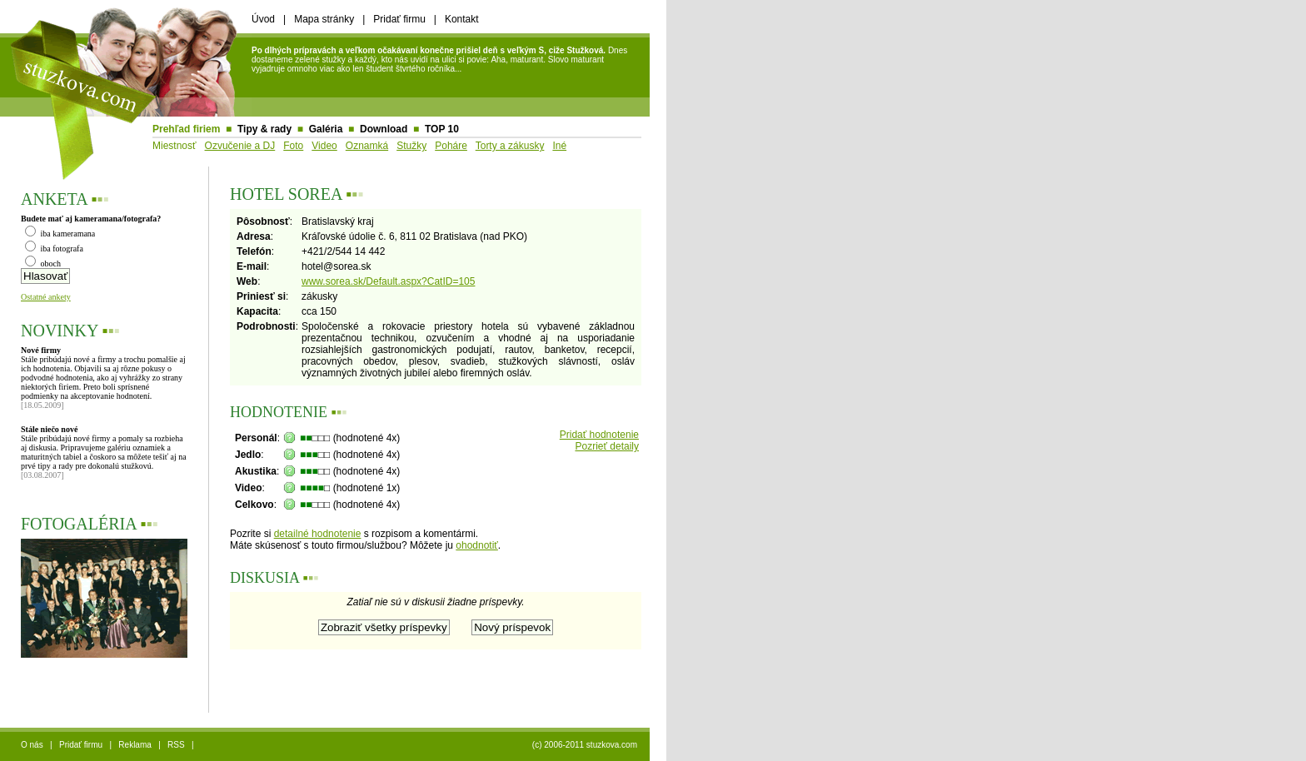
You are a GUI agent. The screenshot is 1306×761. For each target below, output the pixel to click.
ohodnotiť (477, 545)
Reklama (134, 744)
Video (324, 146)
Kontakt (462, 19)
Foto (293, 146)
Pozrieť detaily (607, 446)
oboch (43, 263)
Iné (559, 146)
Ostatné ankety (46, 296)
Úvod (263, 19)
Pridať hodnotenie (599, 434)
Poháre (451, 146)
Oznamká (367, 146)
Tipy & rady (264, 129)
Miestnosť (174, 146)
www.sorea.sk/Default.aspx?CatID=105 (388, 281)
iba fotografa (54, 248)
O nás (32, 744)
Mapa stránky (324, 19)
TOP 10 (442, 129)
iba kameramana (60, 233)
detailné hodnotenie (317, 534)
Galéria (326, 129)
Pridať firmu (399, 19)
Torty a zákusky (510, 146)
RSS (176, 744)
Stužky (411, 146)
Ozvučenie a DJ (240, 146)
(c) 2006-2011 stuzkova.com (584, 744)
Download (383, 129)
